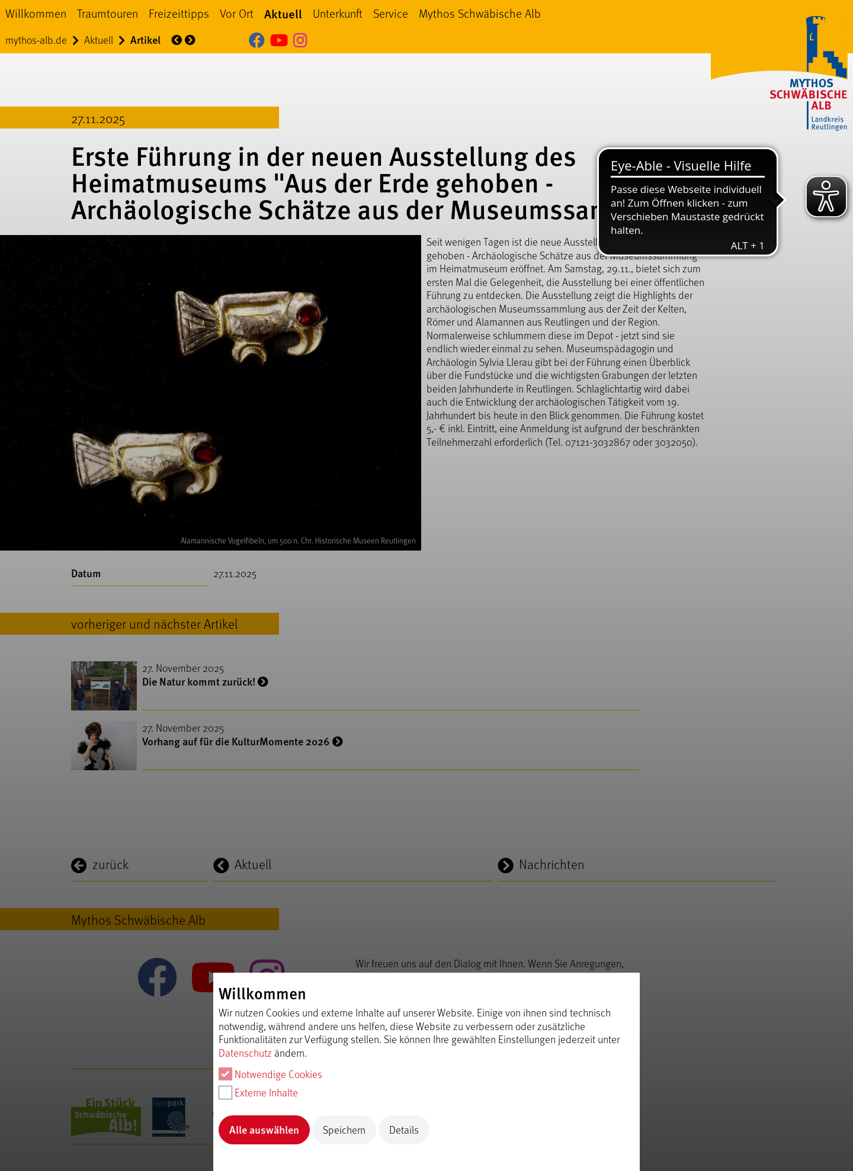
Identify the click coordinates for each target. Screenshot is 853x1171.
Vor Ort (237, 13)
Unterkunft (338, 13)
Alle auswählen (264, 1129)
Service (390, 13)
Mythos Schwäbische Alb (480, 13)
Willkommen (35, 13)
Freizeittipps (179, 13)
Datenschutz (245, 1052)
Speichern (344, 1129)
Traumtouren (107, 13)
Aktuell (283, 13)
